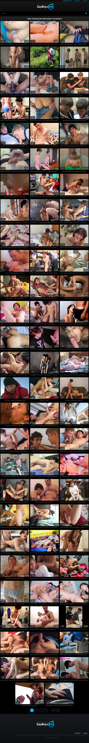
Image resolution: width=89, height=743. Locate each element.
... (49, 710)
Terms (85, 733)
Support (78, 733)
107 (53, 710)
